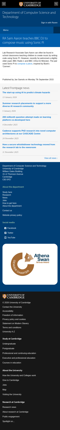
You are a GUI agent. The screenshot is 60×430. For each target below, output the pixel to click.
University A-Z (8, 332)
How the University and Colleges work (19, 375)
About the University (12, 370)
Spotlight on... (8, 421)
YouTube (11, 238)
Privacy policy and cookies (14, 319)
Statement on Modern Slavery (15, 323)
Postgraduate (8, 348)
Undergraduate (9, 344)
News (4, 198)
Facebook (11, 228)
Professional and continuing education (19, 353)
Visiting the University (11, 394)
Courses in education (11, 363)
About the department (12, 206)
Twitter (10, 233)
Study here (7, 192)
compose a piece (24, 64)
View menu (4, 4)
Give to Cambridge (10, 380)
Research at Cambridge (13, 402)
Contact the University (12, 307)
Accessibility (7, 311)
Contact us (7, 210)
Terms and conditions (11, 327)
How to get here (9, 203)
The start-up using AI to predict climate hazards (26, 92)
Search (56, 4)
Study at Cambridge (11, 338)
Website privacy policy (12, 215)
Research (6, 195)
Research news (9, 407)
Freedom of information (12, 315)
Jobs (4, 200)
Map (4, 390)
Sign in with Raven (49, 23)
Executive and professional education (18, 358)
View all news (50, 158)
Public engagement (10, 417)
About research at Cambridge (15, 412)
